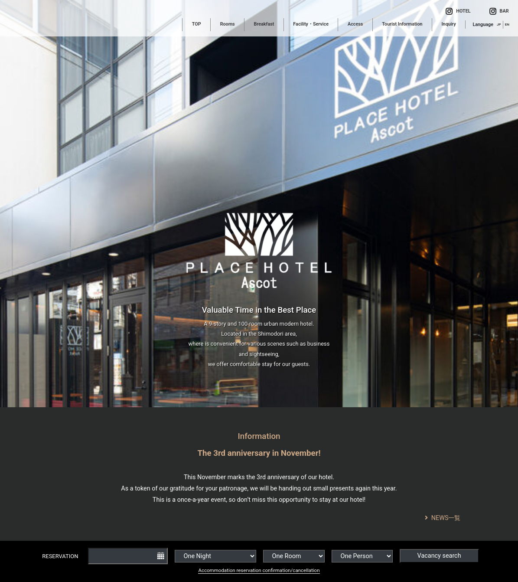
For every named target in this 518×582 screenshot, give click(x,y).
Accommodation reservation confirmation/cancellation (258, 570)
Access (355, 24)
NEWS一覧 (443, 518)
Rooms (227, 24)
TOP (196, 24)
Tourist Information (402, 24)
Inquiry (449, 24)
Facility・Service (311, 24)
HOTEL (458, 12)
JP (499, 24)
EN (507, 24)
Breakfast (264, 24)
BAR (499, 12)
